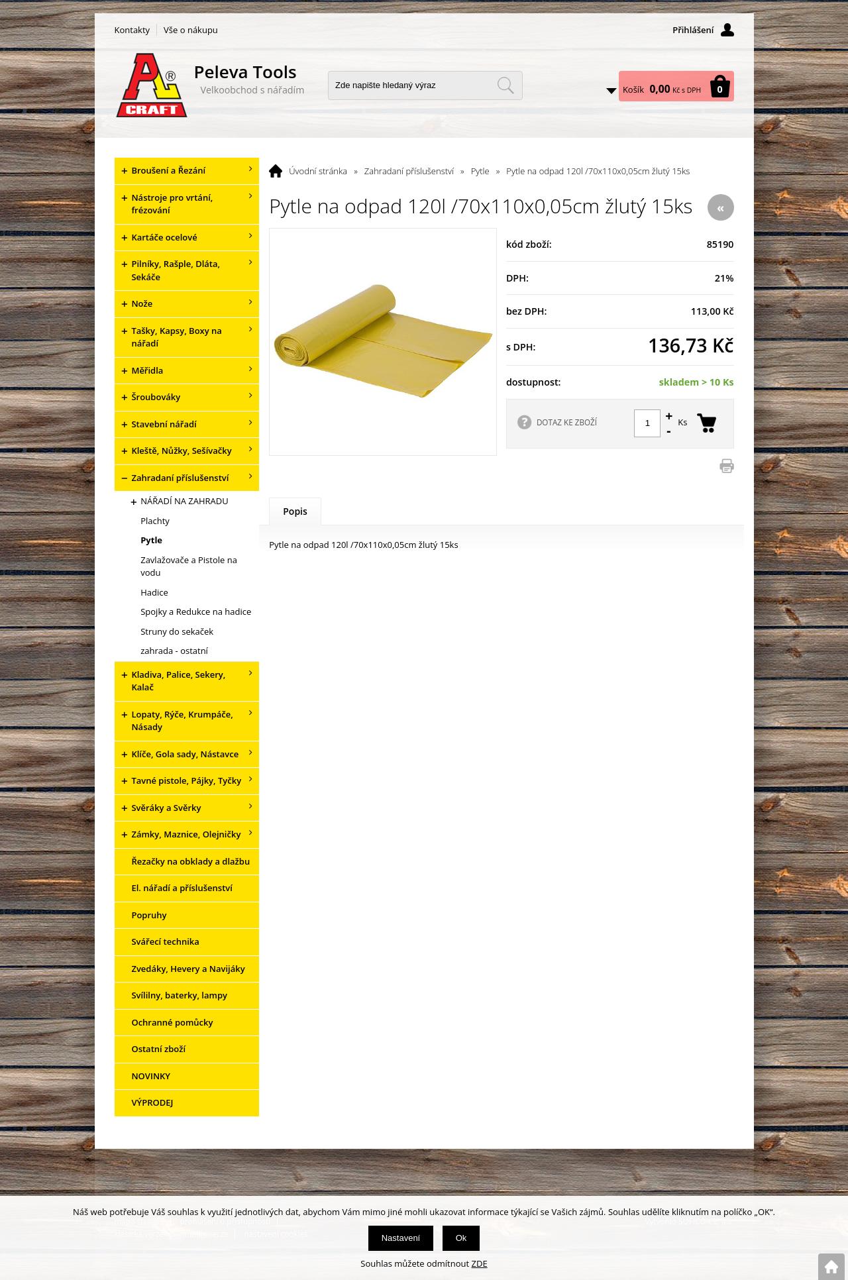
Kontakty (132, 30)
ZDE (480, 1263)
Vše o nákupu (191, 30)
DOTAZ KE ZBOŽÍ (567, 422)
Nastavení (401, 1238)
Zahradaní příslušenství (409, 171)
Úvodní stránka (318, 171)
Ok (461, 1238)
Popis (295, 511)
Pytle (480, 171)
